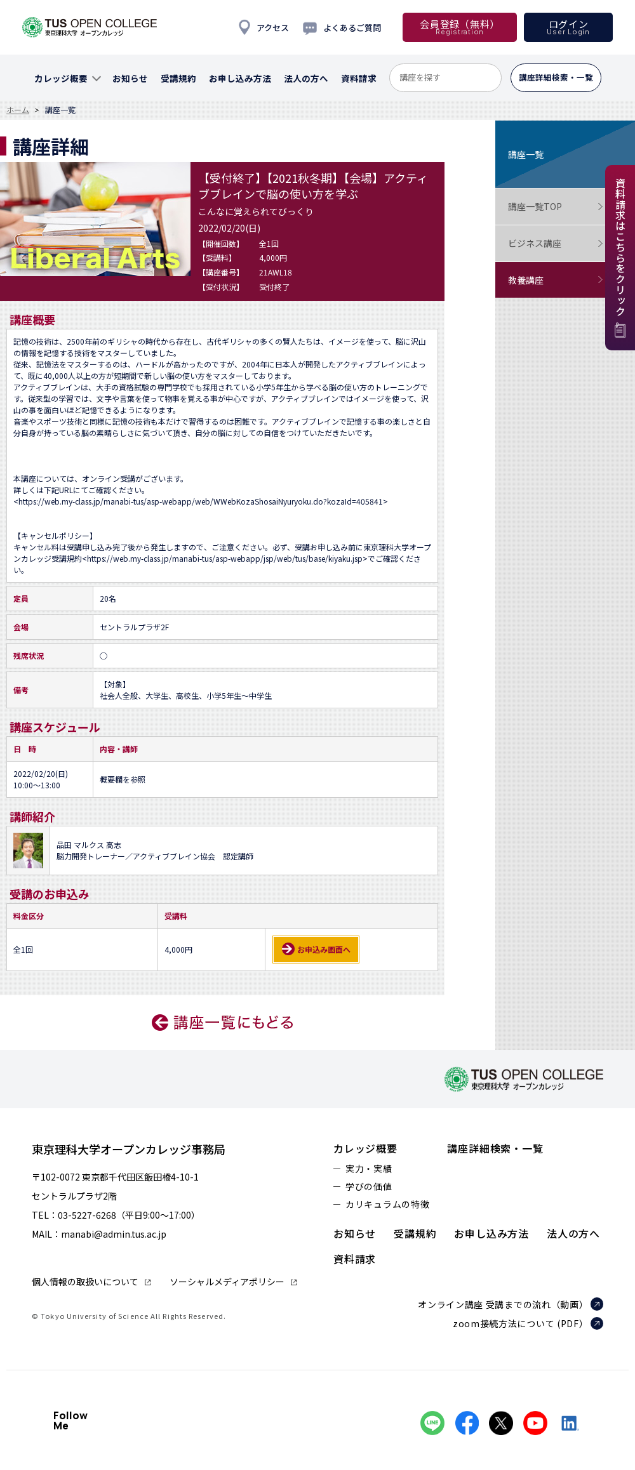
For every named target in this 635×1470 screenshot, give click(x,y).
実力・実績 (368, 1168)
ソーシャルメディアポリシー (227, 1281)
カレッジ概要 (365, 1148)
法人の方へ (573, 1233)
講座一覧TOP (555, 207)
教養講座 (555, 280)
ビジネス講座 (555, 243)
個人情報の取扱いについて (85, 1281)
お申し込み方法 (491, 1233)
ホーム (17, 110)
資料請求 (354, 1259)
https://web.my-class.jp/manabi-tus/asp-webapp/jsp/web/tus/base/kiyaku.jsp (225, 558)
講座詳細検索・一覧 (495, 1148)
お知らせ (354, 1233)
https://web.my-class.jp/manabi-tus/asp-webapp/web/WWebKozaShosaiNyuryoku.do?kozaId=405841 (200, 501)
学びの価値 (368, 1186)
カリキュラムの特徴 (387, 1204)
